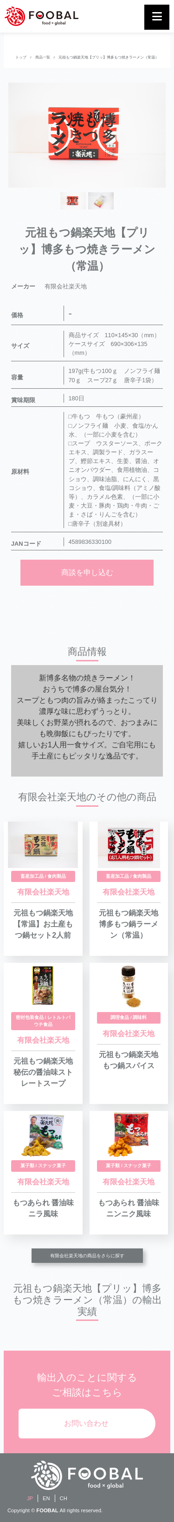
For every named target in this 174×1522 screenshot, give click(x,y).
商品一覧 (42, 57)
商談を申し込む (87, 572)
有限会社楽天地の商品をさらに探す (87, 1255)
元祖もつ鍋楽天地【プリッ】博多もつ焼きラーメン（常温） (108, 57)
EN (46, 1498)
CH (63, 1498)
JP (30, 1498)
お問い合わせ (86, 1423)
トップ (20, 57)
